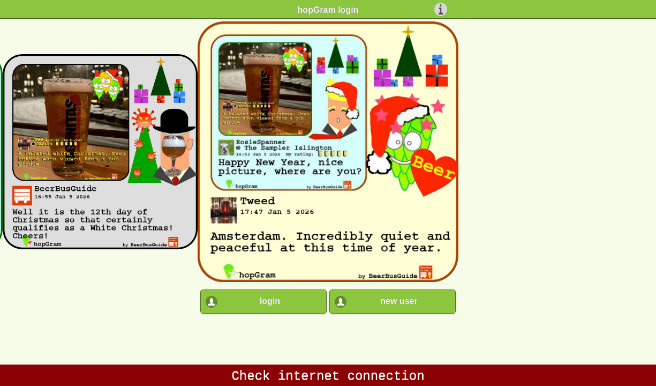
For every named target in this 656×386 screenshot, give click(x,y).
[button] (263, 297)
